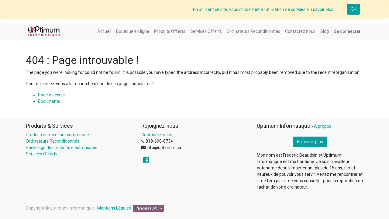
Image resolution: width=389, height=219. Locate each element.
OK (353, 9)
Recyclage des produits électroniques (61, 147)
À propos (322, 126)
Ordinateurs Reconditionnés (52, 141)
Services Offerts (41, 153)
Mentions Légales (114, 208)
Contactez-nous (156, 134)
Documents (49, 101)
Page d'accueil (52, 94)
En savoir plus (310, 141)
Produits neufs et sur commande (57, 134)
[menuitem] (104, 31)
